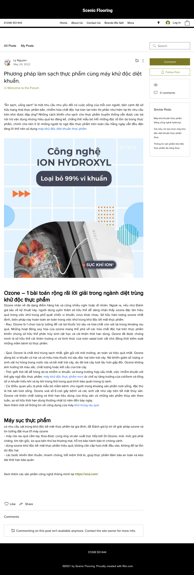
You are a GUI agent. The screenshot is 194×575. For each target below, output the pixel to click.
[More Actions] (141, 60)
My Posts (27, 46)
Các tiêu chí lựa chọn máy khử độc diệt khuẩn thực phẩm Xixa (169, 133)
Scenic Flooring (98, 10)
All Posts (10, 46)
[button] (187, 23)
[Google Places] (159, 23)
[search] (170, 45)
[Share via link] (26, 503)
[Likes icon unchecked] (6, 503)
